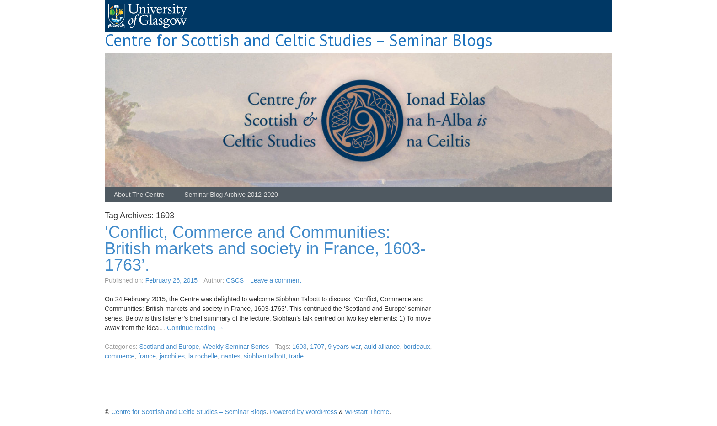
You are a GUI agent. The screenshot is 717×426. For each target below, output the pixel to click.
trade (296, 356)
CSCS (235, 280)
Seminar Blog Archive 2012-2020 (231, 194)
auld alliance (382, 346)
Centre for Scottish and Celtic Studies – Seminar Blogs (298, 40)
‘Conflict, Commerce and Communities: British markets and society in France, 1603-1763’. (265, 248)
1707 (317, 346)
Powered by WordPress (303, 411)
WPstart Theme (367, 411)
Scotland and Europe (169, 346)
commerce (119, 356)
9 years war (344, 346)
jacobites (172, 356)
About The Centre (139, 194)
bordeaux (416, 346)
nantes (231, 356)
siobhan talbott (264, 356)
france (147, 356)
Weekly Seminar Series (236, 346)
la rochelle (203, 356)
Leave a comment (275, 280)
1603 (299, 346)
